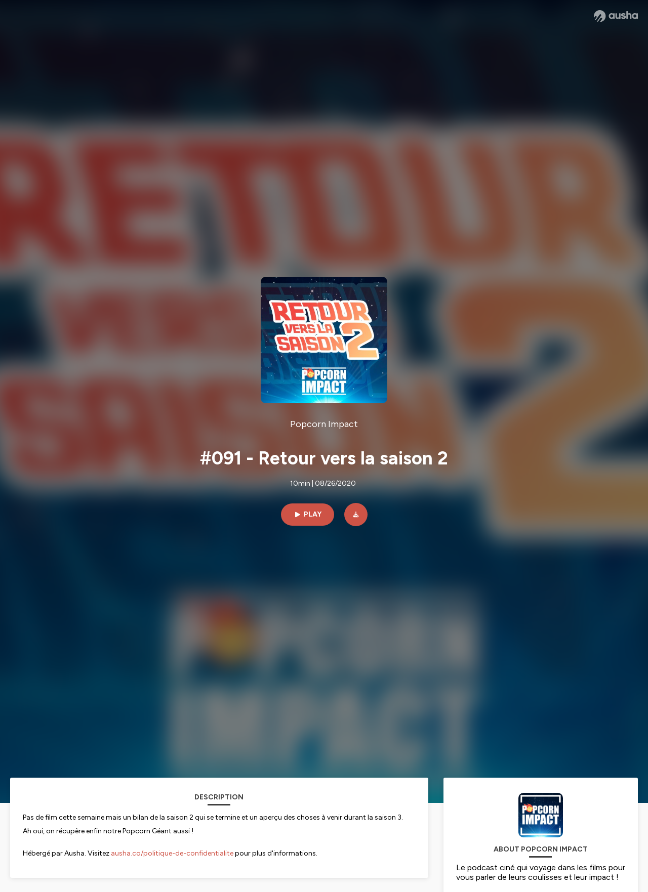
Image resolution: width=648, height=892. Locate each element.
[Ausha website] (616, 16)
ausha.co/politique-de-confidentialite (172, 853)
